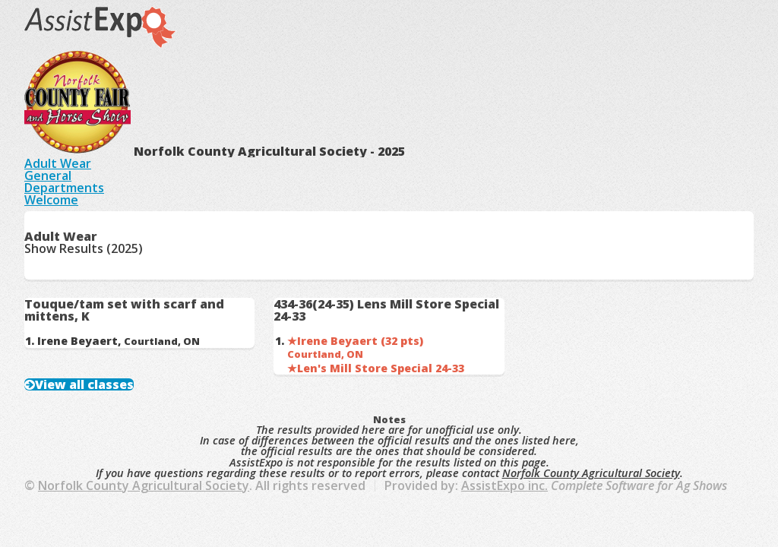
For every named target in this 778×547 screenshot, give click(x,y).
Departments (64, 187)
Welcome (51, 199)
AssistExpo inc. (504, 485)
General (47, 175)
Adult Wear (57, 163)
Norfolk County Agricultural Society (591, 473)
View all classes (84, 384)
